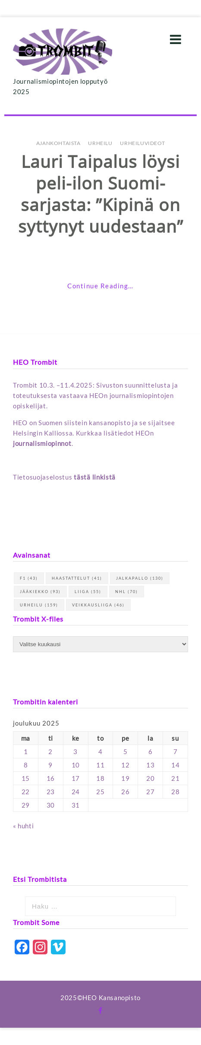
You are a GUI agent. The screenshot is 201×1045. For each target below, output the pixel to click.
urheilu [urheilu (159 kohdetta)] (39, 605)
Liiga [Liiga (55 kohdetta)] (88, 591)
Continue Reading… (100, 286)
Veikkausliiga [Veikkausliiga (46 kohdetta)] (98, 605)
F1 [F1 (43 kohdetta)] (29, 578)
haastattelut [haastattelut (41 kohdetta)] (77, 578)
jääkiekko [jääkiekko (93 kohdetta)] (40, 591)
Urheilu (100, 143)
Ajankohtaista (58, 143)
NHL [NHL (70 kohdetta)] (126, 591)
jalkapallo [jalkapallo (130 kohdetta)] (139, 578)
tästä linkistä (95, 477)
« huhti (23, 826)
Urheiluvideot (142, 143)
